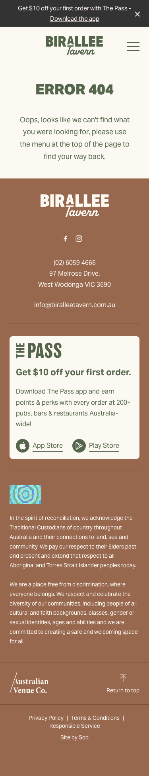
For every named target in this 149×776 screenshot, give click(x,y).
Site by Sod (74, 737)
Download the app (74, 18)
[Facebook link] (66, 239)
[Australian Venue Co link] (29, 682)
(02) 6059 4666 (75, 263)
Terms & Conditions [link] (95, 717)
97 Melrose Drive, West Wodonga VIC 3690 (74, 278)
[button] (133, 48)
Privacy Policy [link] (46, 717)
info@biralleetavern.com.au (74, 305)
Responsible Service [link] (74, 725)
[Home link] (74, 45)
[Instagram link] (79, 239)
